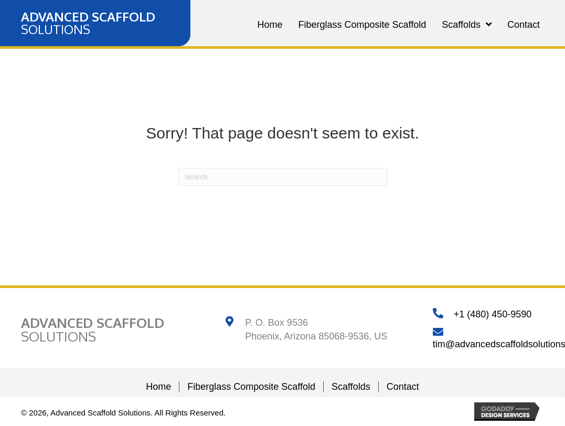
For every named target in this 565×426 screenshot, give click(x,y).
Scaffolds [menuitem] (351, 386)
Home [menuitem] (158, 386)
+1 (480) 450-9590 (493, 314)
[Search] (283, 177)
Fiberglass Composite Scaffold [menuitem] (251, 386)
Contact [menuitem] (403, 386)
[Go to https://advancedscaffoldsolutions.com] (88, 23)
